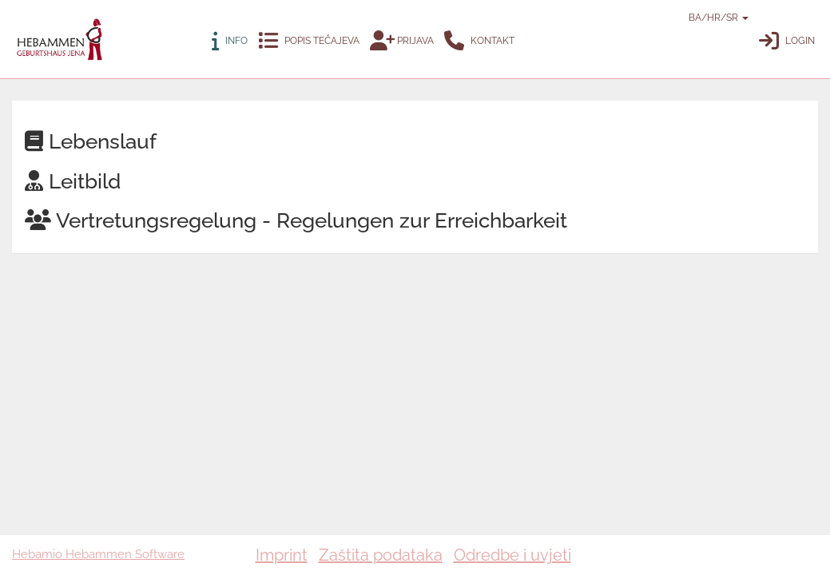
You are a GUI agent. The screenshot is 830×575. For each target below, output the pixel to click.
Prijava (402, 41)
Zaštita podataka (381, 555)
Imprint (282, 555)
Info (230, 41)
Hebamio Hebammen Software (98, 554)
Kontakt (479, 41)
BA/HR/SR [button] (696, 17)
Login (787, 41)
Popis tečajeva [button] (308, 41)
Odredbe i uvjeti (512, 555)
